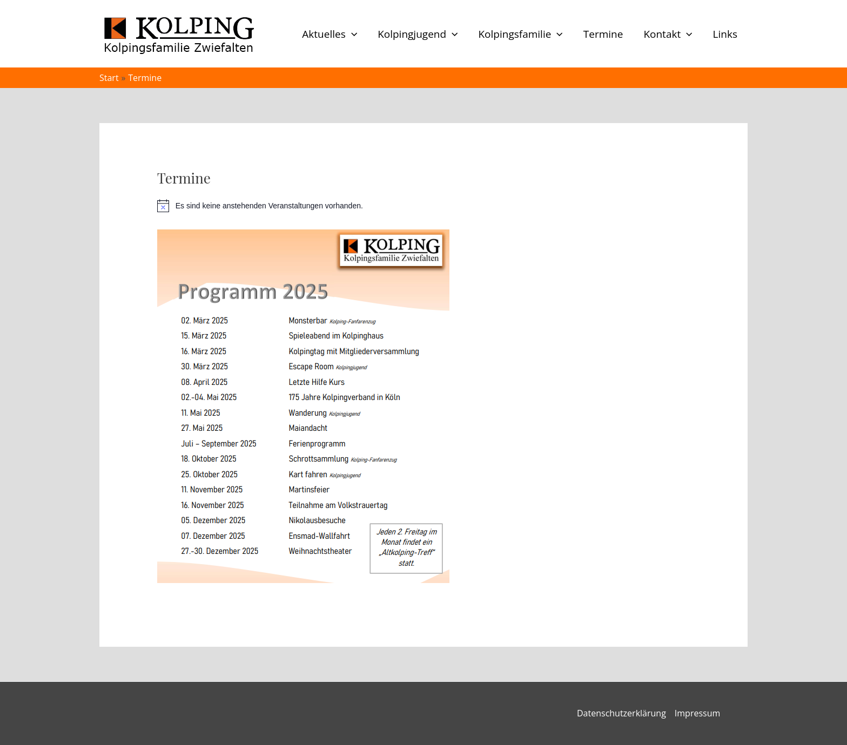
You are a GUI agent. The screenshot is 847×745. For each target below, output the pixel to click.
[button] (351, 34)
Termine (603, 34)
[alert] (423, 205)
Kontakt (667, 34)
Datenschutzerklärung (621, 713)
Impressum (697, 713)
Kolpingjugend (418, 34)
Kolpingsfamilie (520, 34)
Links (725, 34)
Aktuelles (329, 34)
